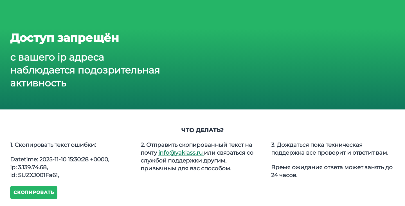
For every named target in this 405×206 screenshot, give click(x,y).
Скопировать (34, 192)
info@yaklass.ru (181, 152)
